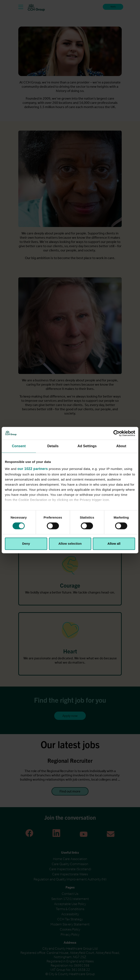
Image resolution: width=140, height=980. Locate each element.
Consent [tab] (19, 446)
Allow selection (69, 543)
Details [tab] (53, 446)
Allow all (113, 543)
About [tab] (121, 446)
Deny (26, 543)
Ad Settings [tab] (87, 446)
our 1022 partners (32, 469)
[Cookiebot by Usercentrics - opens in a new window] (116, 433)
